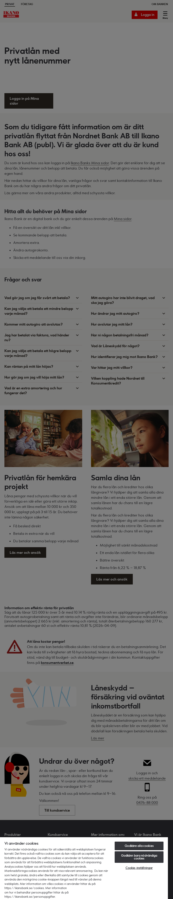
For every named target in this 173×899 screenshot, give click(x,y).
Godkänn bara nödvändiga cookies (139, 857)
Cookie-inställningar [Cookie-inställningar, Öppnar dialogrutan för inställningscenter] (139, 868)
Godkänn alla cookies (139, 846)
